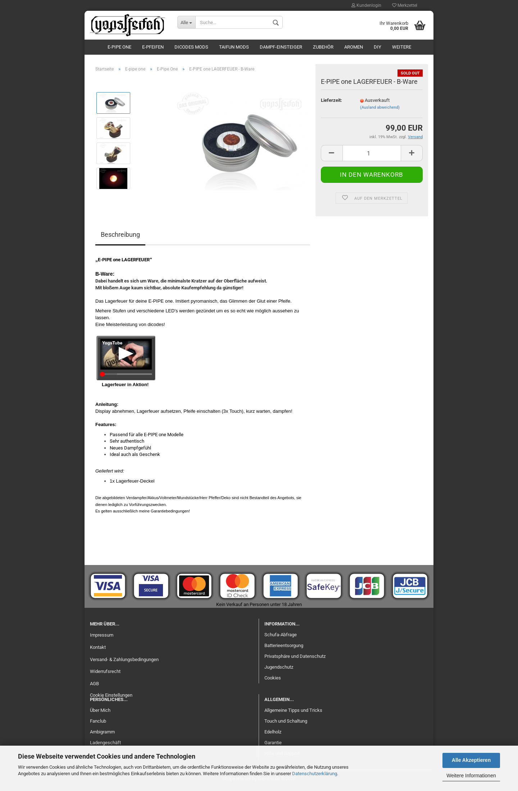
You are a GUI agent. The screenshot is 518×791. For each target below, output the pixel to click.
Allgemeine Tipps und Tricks (293, 713)
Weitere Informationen (471, 775)
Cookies (272, 680)
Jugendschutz (278, 669)
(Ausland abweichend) (380, 110)
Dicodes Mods (191, 47)
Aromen (353, 47)
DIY (377, 47)
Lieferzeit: (331, 102)
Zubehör (323, 47)
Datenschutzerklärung (314, 773)
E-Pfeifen (153, 47)
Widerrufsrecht (105, 674)
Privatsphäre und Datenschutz (295, 658)
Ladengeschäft (105, 745)
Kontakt (98, 649)
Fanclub (98, 724)
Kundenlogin (366, 5)
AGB (94, 686)
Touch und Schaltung (285, 724)
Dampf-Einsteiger (281, 47)
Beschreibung (120, 237)
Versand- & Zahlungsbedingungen (124, 662)
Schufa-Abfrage (280, 637)
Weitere (401, 47)
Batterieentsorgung (283, 648)
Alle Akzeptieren (471, 760)
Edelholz (272, 734)
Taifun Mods (234, 47)
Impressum (101, 637)
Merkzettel (404, 5)
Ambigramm (102, 734)
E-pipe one (119, 47)
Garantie (273, 745)
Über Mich (100, 713)
